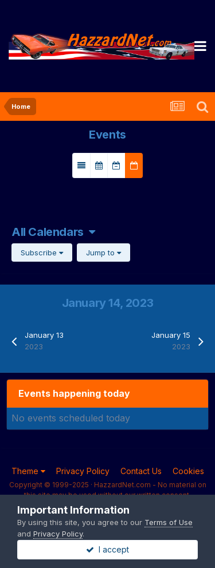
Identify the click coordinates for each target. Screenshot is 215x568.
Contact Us (141, 471)
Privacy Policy (83, 471)
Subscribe (42, 252)
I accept (107, 549)
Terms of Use (168, 522)
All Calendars (53, 232)
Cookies (188, 471)
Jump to (103, 252)
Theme (28, 471)
